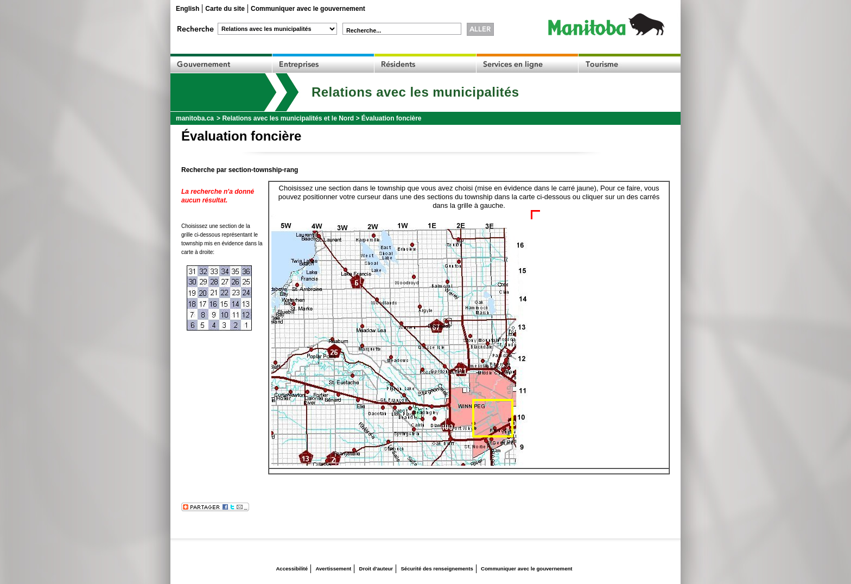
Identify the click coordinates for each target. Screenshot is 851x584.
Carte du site (225, 8)
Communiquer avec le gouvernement (308, 8)
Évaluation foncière (391, 118)
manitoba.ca (195, 118)
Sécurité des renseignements (437, 569)
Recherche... (363, 30)
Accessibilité (292, 569)
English (187, 8)
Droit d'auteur (376, 569)
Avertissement (333, 569)
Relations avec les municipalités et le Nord (288, 118)
